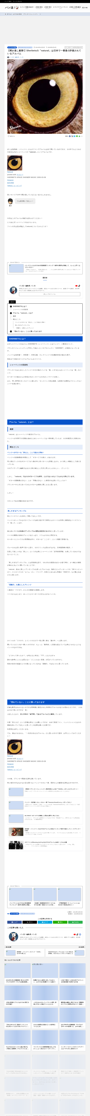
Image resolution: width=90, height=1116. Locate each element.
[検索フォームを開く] (78, 7)
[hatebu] (75, 136)
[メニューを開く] (83, 7)
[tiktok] (79, 286)
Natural (10, 172)
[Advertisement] (29, 29)
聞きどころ (17, 319)
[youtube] (76, 286)
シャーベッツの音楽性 (20, 309)
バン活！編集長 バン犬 (17, 57)
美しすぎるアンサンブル (22, 325)
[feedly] (79, 136)
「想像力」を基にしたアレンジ (24, 328)
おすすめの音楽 (12, 47)
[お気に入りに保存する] (11, 136)
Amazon (10, 180)
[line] (77, 136)
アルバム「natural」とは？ (23, 313)
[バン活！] (12, 8)
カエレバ (20, 174)
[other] (80, 934)
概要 (14, 316)
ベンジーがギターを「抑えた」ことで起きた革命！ (30, 322)
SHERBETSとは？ (20, 306)
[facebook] (70, 136)
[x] (72, 136)
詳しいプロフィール (50, 294)
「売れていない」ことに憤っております (27, 331)
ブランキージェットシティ (25, 47)
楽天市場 (10, 183)
